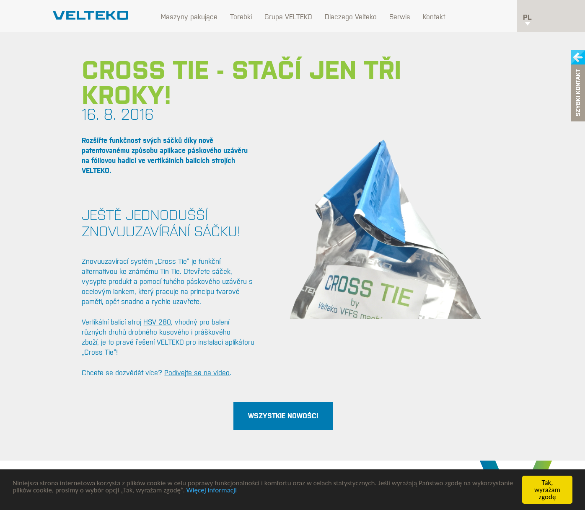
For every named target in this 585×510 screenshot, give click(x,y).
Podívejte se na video (197, 372)
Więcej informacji (211, 490)
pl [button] (527, 19)
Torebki (241, 17)
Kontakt (434, 17)
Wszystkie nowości (283, 416)
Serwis (399, 17)
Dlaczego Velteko (351, 17)
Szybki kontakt (578, 93)
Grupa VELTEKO (288, 17)
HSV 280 (157, 322)
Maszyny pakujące (189, 17)
